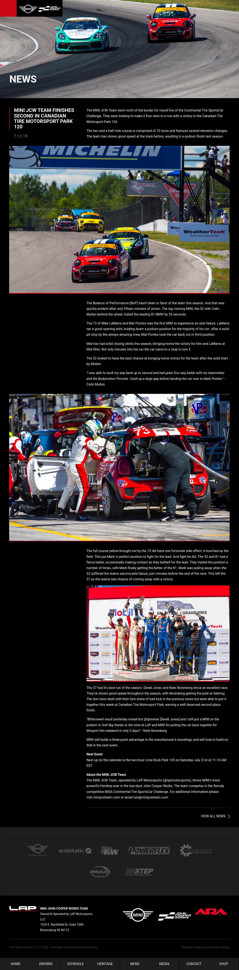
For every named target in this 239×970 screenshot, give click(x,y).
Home (15, 964)
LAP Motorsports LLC (23, 947)
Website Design (192, 947)
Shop (223, 964)
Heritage (105, 964)
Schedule (75, 964)
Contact (193, 964)
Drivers (45, 964)
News (23, 79)
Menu (8, 8)
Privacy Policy (88, 947)
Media (164, 964)
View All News (213, 815)
